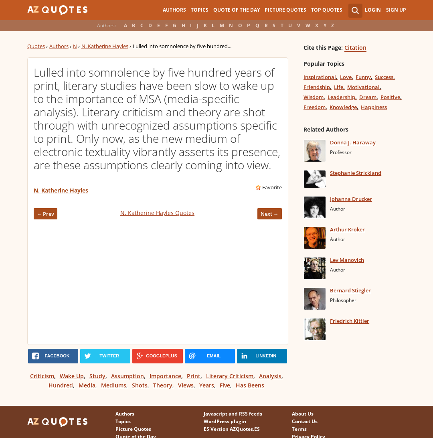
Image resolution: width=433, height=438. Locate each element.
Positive (390, 97)
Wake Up (72, 376)
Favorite (272, 187)
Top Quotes (326, 9)
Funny (363, 77)
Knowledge (343, 107)
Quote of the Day (236, 9)
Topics (199, 9)
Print (193, 376)
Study (97, 376)
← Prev (46, 213)
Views (186, 385)
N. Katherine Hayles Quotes (157, 213)
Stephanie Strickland (355, 172)
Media (87, 385)
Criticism (42, 376)
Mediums (113, 385)
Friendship (317, 87)
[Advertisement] (158, 284)
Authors (174, 9)
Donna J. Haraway (353, 142)
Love (346, 77)
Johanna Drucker (351, 199)
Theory (162, 385)
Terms (299, 429)
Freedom (315, 107)
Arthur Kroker (347, 229)
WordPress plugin (225, 421)
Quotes (36, 46)
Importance (165, 376)
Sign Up (396, 9)
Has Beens (250, 385)
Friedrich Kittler (349, 320)
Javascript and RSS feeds (233, 413)
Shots (140, 385)
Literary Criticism (229, 376)
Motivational (363, 87)
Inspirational (320, 77)
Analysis (270, 376)
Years (206, 385)
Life (338, 87)
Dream (367, 97)
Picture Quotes (285, 9)
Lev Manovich (347, 260)
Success (384, 77)
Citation (355, 47)
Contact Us (305, 421)
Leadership (341, 97)
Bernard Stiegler (350, 290)
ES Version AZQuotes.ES (232, 429)
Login (373, 9)
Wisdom (314, 97)
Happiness (374, 107)
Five (225, 385)
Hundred (61, 385)
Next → (270, 213)
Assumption (127, 376)
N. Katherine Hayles (104, 46)
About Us (303, 413)
